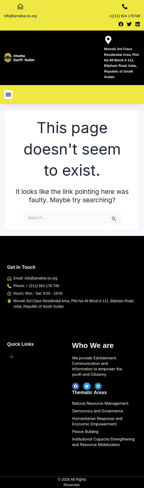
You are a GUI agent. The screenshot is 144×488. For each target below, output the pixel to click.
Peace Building (85, 431)
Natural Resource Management (100, 403)
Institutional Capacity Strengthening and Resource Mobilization (103, 442)
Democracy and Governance (97, 411)
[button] (8, 94)
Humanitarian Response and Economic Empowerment (97, 421)
